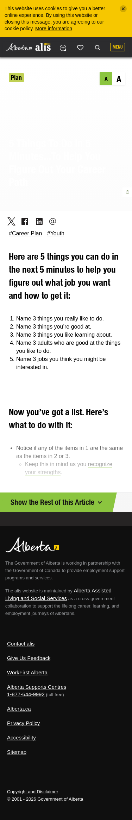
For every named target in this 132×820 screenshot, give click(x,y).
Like (80, 47)
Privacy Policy (23, 723)
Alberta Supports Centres (36, 687)
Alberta (18, 47)
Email (50, 221)
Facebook (23, 221)
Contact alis (20, 644)
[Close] (123, 8)
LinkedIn (37, 221)
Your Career (41, 77)
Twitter (9, 221)
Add (62, 47)
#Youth (55, 233)
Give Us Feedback (28, 658)
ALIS (43, 47)
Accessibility (21, 737)
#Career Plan (25, 233)
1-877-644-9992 (26, 694)
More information (53, 28)
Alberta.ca (19, 709)
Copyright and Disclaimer (32, 791)
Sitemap (16, 752)
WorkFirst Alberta (27, 672)
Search (97, 47)
